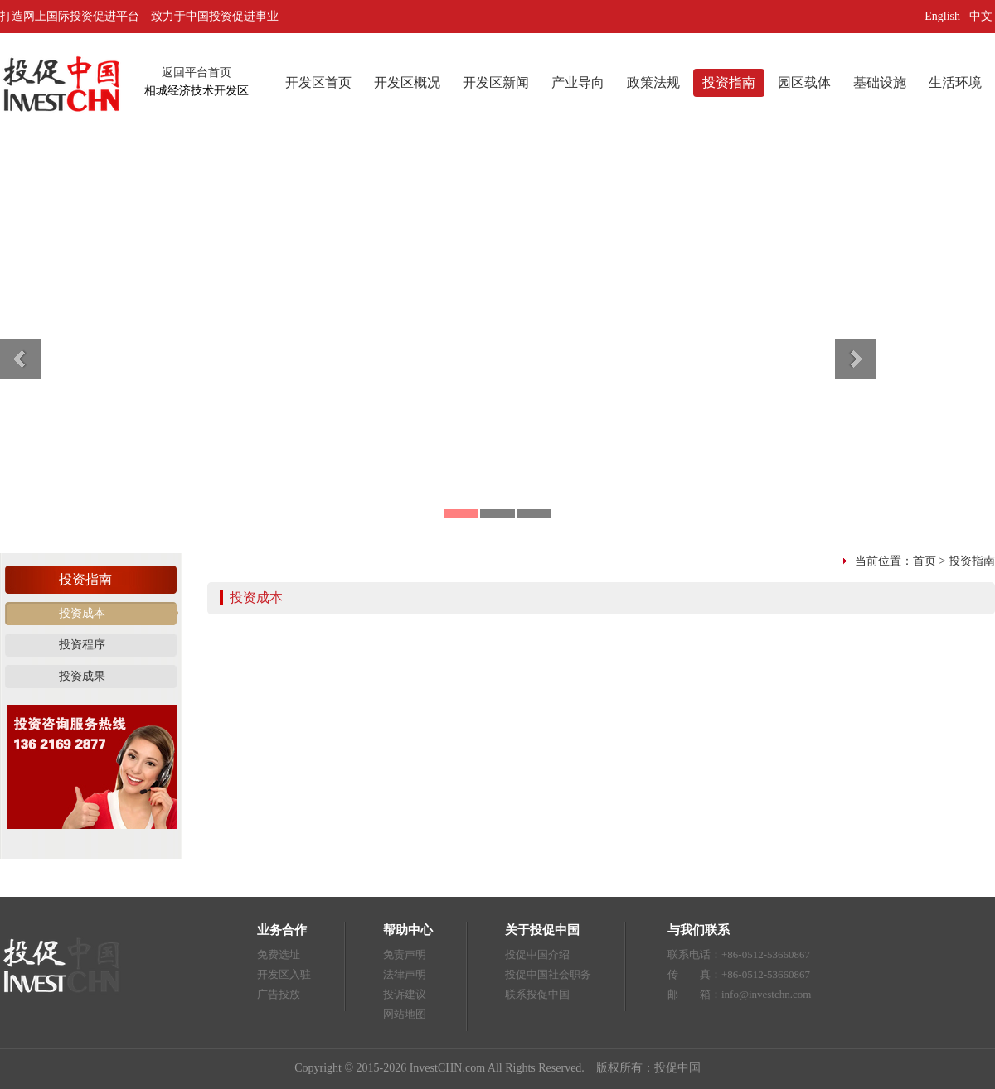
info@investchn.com (766, 994)
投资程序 (82, 644)
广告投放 (278, 994)
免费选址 (278, 954)
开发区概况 (407, 82)
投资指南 (728, 82)
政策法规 (653, 82)
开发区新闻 (496, 82)
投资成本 (82, 613)
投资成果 (82, 676)
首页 (924, 561)
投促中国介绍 (537, 954)
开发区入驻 (284, 974)
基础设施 (879, 82)
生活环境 (955, 82)
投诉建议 (404, 994)
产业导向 (577, 82)
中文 (982, 16)
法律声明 (404, 974)
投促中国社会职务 (548, 974)
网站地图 (404, 1014)
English (942, 16)
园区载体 (804, 82)
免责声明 (404, 954)
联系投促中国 (537, 994)
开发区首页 (318, 82)
